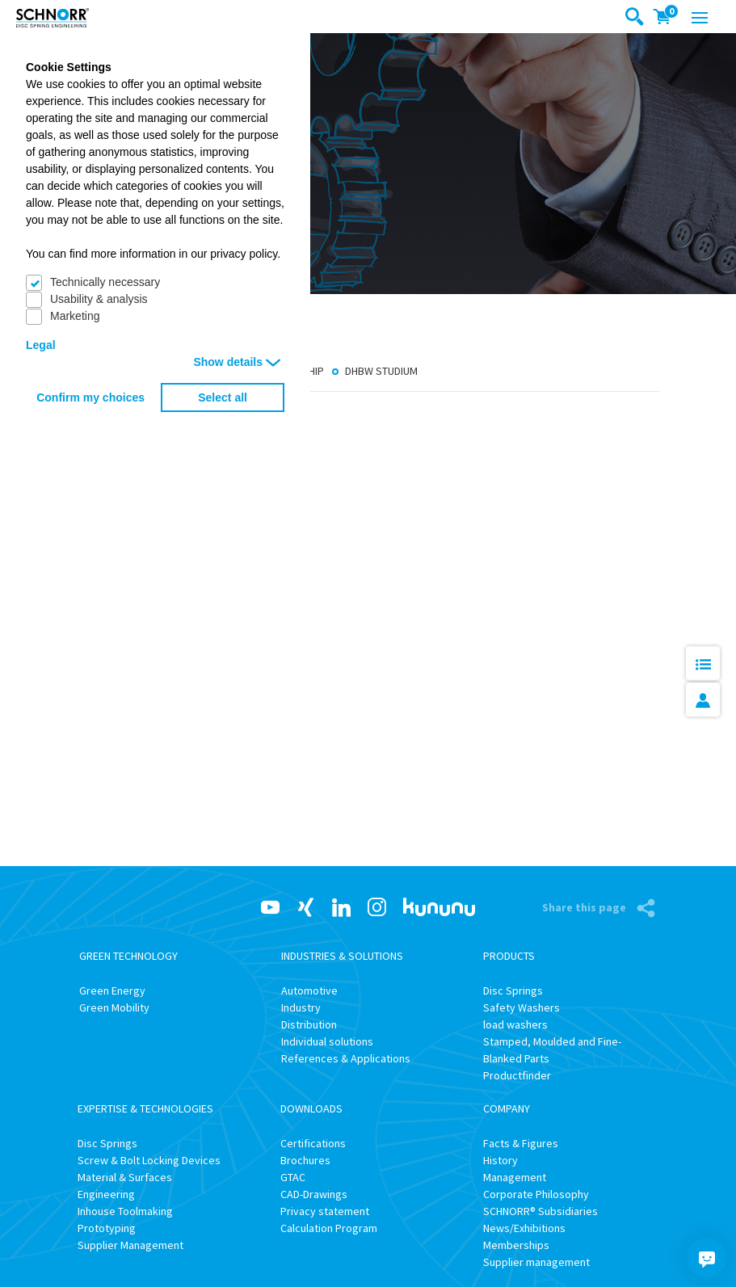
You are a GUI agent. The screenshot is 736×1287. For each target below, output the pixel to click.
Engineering (106, 1194)
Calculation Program (328, 1228)
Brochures (305, 1160)
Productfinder (517, 1075)
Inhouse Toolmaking (125, 1211)
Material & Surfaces (125, 1177)
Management (514, 1177)
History (500, 1160)
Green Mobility (114, 1007)
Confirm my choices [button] (90, 397)
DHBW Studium (381, 371)
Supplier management (536, 1262)
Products (509, 955)
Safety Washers (521, 1007)
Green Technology (128, 955)
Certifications (313, 1143)
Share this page (585, 907)
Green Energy (112, 990)
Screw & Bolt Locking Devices (149, 1160)
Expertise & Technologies (145, 1108)
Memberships (516, 1245)
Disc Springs (513, 990)
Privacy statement (324, 1211)
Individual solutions (327, 1041)
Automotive (309, 990)
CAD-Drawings (313, 1194)
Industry (301, 1007)
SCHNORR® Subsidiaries (540, 1211)
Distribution (309, 1024)
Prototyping (107, 1228)
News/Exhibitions (524, 1228)
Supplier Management (130, 1245)
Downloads (311, 1108)
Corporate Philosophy (536, 1194)
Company (506, 1108)
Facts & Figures (520, 1143)
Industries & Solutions (342, 955)
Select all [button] (222, 397)
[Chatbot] (707, 1258)
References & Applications (345, 1058)
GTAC (292, 1177)
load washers (515, 1024)
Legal (41, 345)
